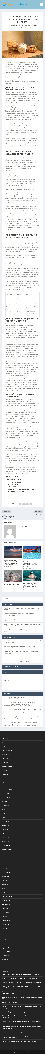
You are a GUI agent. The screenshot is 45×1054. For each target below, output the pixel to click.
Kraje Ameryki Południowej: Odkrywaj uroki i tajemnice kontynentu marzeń (19, 614)
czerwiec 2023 (6, 798)
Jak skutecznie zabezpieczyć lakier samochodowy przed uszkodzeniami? (19, 646)
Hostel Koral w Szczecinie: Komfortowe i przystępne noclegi (23, 723)
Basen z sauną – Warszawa (16, 697)
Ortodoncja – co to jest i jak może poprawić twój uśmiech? (20, 657)
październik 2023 (7, 790)
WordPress (36, 1052)
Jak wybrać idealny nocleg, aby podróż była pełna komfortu (20, 661)
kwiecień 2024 (6, 774)
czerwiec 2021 (6, 865)
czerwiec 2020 (6, 912)
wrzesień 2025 (6, 754)
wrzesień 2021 (6, 853)
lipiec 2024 (5, 770)
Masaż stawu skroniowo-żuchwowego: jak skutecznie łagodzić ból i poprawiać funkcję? (22, 641)
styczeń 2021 (5, 884)
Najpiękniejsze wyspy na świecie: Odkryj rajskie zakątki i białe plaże (21, 619)
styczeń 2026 (5, 738)
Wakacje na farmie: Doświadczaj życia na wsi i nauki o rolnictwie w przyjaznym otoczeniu (22, 625)
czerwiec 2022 (6, 821)
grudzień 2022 (6, 809)
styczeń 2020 (5, 932)
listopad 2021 (6, 845)
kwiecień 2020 (6, 920)
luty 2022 (4, 833)
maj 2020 (4, 916)
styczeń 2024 (5, 782)
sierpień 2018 (6, 952)
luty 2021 (4, 880)
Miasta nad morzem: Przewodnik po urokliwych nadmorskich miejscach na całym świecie (22, 1016)
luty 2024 (4, 778)
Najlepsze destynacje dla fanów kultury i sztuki (11, 585)
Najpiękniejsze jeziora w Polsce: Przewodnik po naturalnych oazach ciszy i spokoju (22, 703)
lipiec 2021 (5, 861)
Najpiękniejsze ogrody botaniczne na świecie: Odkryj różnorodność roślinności (21, 1021)
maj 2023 (4, 801)
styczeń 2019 (5, 948)
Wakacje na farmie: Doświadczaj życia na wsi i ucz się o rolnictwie (20, 1032)
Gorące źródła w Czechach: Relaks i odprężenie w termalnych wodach (21, 630)
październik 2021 (7, 849)
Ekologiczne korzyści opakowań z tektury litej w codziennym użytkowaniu (21, 652)
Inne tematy (7, 676)
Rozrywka (6, 680)
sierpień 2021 (6, 857)
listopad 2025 (6, 746)
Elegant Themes (22, 1052)
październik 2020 (7, 896)
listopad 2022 (6, 813)
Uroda (5, 688)
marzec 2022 (5, 829)
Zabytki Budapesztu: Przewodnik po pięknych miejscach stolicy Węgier (22, 974)
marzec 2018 (5, 959)
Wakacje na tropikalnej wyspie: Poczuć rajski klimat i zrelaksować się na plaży (22, 997)
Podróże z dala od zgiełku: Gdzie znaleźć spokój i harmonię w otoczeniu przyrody (22, 987)
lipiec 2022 (5, 817)
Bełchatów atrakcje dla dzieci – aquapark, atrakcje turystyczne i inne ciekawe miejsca (32, 564)
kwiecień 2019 (6, 940)
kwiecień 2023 (6, 805)
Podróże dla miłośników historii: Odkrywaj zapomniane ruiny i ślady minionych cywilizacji (21, 992)
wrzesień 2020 (6, 900)
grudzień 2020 (6, 888)
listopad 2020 (6, 892)
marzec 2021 (5, 876)
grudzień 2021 (6, 841)
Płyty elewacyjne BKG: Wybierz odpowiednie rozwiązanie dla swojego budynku (30, 586)
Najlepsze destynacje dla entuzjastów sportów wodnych (18, 1012)
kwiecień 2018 (6, 955)
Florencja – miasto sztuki (14, 479)
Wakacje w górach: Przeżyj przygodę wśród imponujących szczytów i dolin (25, 710)
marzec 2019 (5, 944)
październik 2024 (7, 766)
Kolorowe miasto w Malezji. (14, 482)
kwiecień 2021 (6, 873)
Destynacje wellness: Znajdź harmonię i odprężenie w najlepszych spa (21, 982)
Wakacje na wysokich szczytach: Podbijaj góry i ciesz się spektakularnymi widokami (17, 1036)
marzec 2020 (5, 924)
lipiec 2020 (5, 908)
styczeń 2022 (5, 837)
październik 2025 (7, 750)
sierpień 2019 (6, 936)
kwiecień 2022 (6, 825)
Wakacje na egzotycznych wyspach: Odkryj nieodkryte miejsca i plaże (24, 716)
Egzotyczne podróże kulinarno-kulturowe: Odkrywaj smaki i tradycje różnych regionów (21, 1027)
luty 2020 (4, 928)
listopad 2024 (6, 762)
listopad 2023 (6, 786)
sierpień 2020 (6, 904)
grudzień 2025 (6, 742)
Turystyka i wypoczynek (10, 684)
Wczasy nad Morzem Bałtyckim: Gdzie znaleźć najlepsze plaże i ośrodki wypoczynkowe (11, 562)
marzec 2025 (5, 758)
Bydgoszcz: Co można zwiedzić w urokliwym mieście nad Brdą (19, 978)
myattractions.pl (19, 25)
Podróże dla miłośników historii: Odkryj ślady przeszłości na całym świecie (22, 608)
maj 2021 (4, 869)
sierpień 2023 (6, 794)
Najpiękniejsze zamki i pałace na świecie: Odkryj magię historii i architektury (20, 1042)
